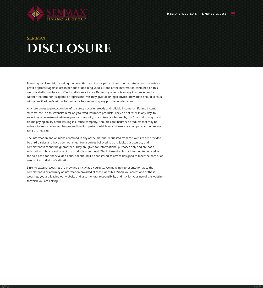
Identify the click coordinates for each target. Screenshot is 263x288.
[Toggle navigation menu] (233, 13)
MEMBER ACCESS (213, 13)
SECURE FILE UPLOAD (181, 13)
